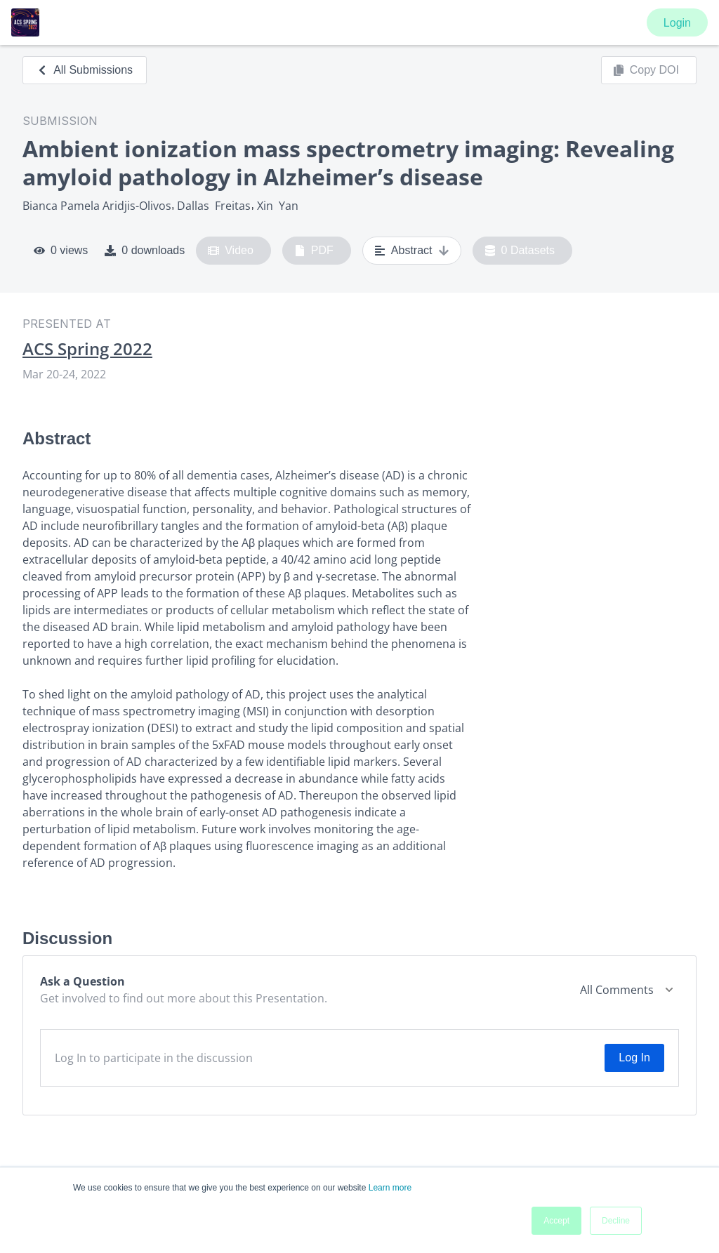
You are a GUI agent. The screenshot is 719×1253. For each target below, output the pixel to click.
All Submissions (85, 70)
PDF (314, 250)
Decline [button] (616, 1221)
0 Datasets (519, 250)
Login (677, 23)
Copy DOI (646, 70)
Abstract (411, 250)
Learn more (390, 1188)
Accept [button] (556, 1221)
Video (230, 250)
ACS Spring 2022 (87, 349)
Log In (634, 1057)
